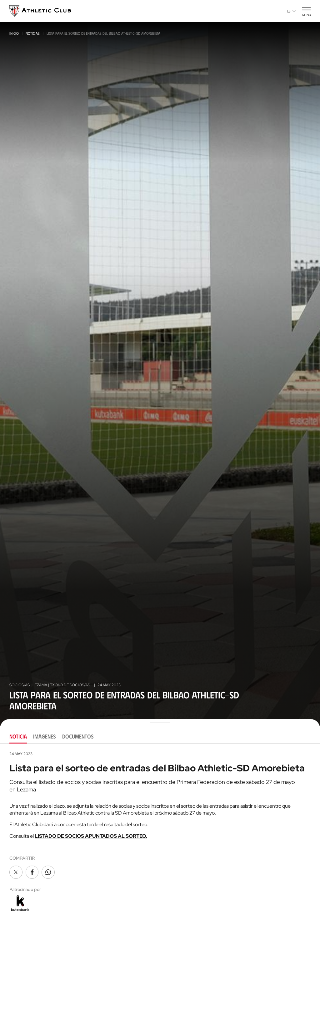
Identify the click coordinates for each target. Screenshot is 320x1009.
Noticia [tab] (18, 736)
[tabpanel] (160, 832)
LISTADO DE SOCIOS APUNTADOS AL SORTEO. (91, 836)
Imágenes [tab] (44, 736)
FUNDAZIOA (251, 1002)
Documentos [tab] (78, 736)
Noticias (33, 33)
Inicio (14, 33)
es (291, 11)
